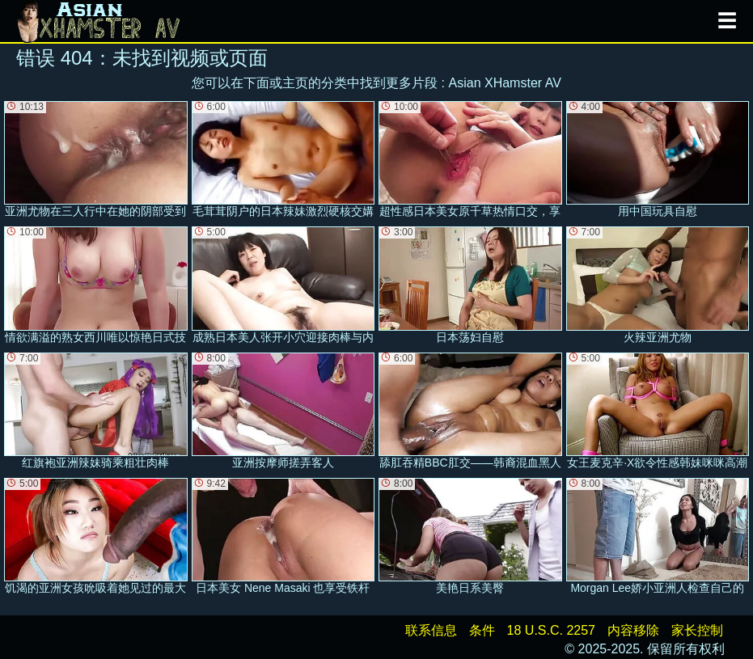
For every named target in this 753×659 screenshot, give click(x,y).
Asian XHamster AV (505, 83)
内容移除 (633, 630)
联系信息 (431, 630)
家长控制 (697, 630)
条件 (482, 630)
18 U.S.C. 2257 (551, 630)
